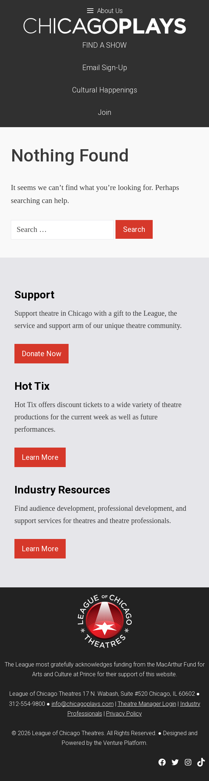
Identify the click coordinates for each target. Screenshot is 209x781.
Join (104, 112)
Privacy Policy (124, 713)
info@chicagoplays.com (83, 703)
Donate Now (41, 353)
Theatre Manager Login (147, 703)
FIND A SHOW (104, 45)
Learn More (40, 457)
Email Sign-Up (104, 67)
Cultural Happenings (104, 90)
